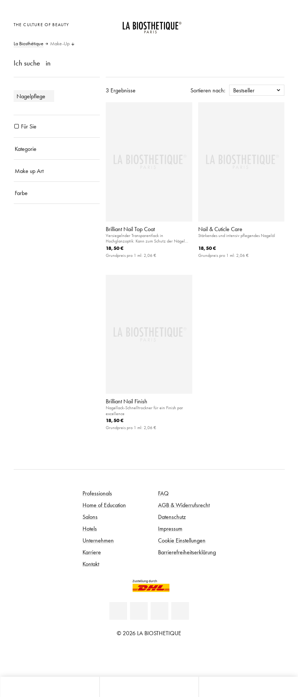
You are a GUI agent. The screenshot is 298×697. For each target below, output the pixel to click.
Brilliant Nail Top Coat (130, 229)
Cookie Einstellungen (182, 540)
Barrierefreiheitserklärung (187, 552)
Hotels (90, 528)
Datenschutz (172, 516)
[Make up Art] (57, 171)
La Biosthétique (28, 43)
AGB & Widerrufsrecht (184, 505)
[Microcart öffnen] (276, 23)
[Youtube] (159, 611)
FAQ (163, 493)
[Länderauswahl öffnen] (240, 23)
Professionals (97, 493)
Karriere (92, 552)
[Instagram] (180, 611)
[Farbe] (57, 193)
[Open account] (258, 23)
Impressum (170, 528)
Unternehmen (98, 540)
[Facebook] (139, 611)
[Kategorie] (57, 149)
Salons (90, 516)
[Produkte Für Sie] (16, 126)
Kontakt (91, 563)
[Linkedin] (118, 611)
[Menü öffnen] (149, 687)
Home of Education (104, 505)
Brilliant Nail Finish (126, 401)
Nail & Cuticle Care (220, 229)
